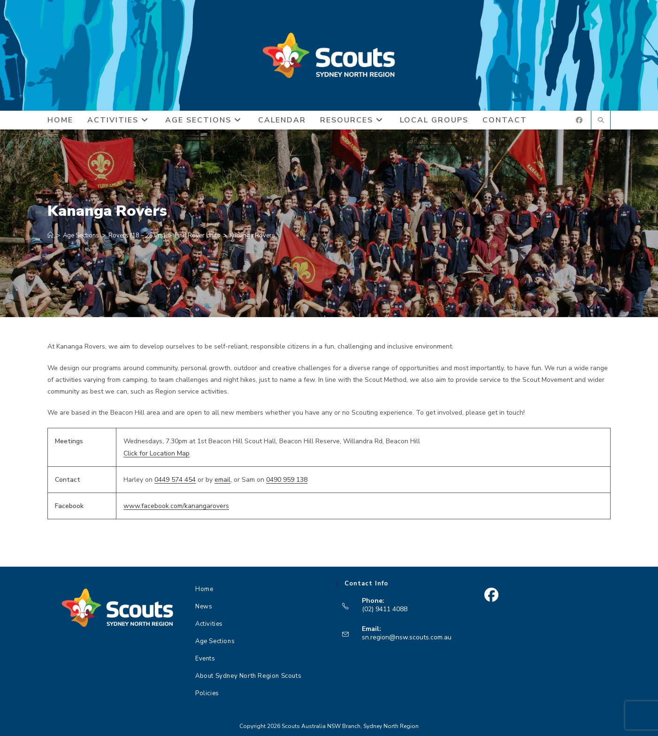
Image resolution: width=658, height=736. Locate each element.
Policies (207, 693)
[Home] (50, 235)
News (203, 606)
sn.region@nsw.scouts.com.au (406, 637)
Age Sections (215, 641)
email (222, 479)
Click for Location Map (156, 453)
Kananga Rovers (252, 235)
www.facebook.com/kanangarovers (176, 505)
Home (204, 589)
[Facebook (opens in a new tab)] (579, 120)
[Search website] (600, 121)
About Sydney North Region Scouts (248, 676)
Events (205, 658)
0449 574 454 (175, 479)
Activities (209, 624)
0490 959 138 (286, 479)
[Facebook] (491, 595)
